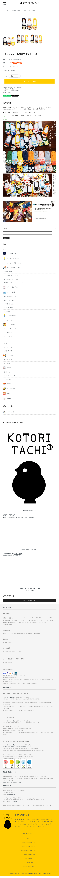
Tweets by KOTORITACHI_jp (29, 588)
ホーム (29, 838)
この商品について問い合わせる (11, 90)
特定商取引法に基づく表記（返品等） (12, 87)
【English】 (15, 801)
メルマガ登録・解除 (28, 866)
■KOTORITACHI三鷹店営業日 (13, 554)
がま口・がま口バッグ (10, 296)
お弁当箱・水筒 (9, 388)
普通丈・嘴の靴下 (8, 271)
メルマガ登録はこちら (29, 600)
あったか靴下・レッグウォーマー (12, 279)
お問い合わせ (28, 858)
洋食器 (7, 367)
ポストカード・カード (10, 328)
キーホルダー (7, 363)
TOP (4, 10)
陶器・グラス (7, 372)
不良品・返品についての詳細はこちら (12, 782)
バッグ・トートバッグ (10, 300)
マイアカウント (28, 862)
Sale (6, 393)
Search (6, 238)
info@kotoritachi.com (11, 794)
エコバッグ (7, 311)
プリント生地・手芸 (10, 287)
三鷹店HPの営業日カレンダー (19, 517)
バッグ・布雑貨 (9, 292)
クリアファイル (8, 336)
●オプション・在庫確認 (9, 71)
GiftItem (7, 398)
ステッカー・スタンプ (10, 347)
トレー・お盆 (7, 379)
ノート (6, 339)
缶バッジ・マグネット (10, 359)
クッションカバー (8, 307)
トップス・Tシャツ (10, 253)
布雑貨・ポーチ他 (8, 304)
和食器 (7, 383)
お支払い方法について (28, 842)
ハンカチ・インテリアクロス (11, 320)
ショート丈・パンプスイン (31, 10)
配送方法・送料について (29, 846)
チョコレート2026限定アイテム (12, 263)
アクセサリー (8, 355)
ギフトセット (8, 412)
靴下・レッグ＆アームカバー (14, 10)
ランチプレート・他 (9, 375)
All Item (5, 249)
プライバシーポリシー (28, 854)
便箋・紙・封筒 (8, 351)
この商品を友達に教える (9, 89)
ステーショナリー (9, 324)
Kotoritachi (30, 590)
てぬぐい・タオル (9, 315)
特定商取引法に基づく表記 (28, 850)
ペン (5, 343)
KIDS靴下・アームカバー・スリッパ (13, 282)
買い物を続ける (7, 92)
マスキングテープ (8, 332)
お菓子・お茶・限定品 (11, 258)
